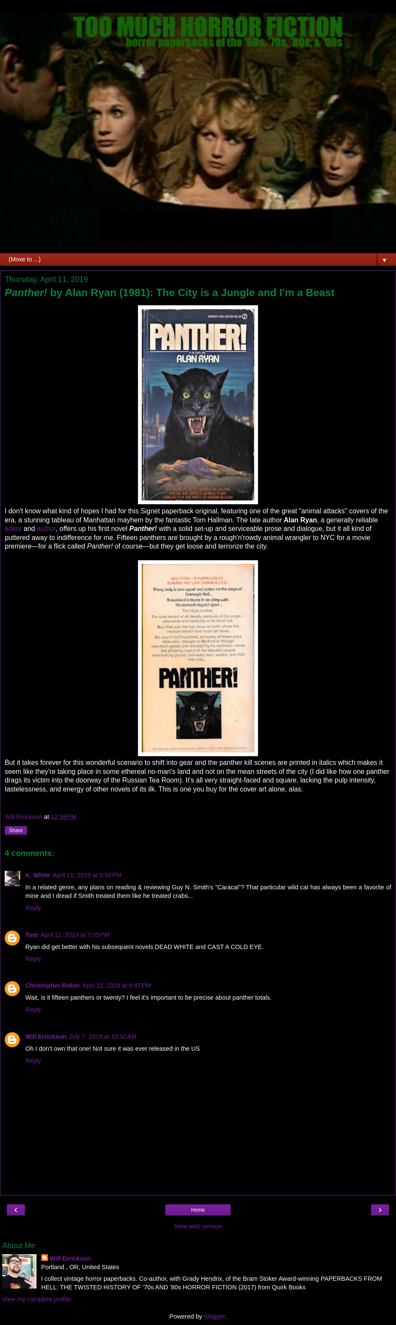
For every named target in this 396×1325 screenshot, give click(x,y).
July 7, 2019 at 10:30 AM (102, 1036)
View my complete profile (36, 1299)
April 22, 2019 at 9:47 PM (116, 985)
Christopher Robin (52, 985)
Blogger (214, 1316)
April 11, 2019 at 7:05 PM (74, 934)
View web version (198, 1226)
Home (198, 1210)
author (46, 528)
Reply (33, 907)
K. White (37, 875)
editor (14, 528)
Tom (31, 934)
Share (16, 831)
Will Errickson (46, 1036)
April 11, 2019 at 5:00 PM (87, 875)
